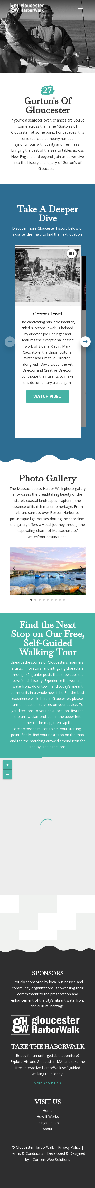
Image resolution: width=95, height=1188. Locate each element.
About (47, 1128)
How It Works (47, 1116)
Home (48, 1110)
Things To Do (47, 1122)
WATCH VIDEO (47, 396)
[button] (85, 341)
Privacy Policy (69, 1147)
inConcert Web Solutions (50, 1159)
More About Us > (47, 1083)
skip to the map (27, 234)
